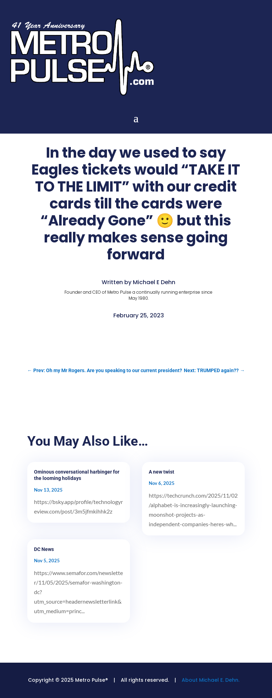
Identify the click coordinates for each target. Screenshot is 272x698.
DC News (44, 549)
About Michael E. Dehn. (210, 680)
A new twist (161, 472)
